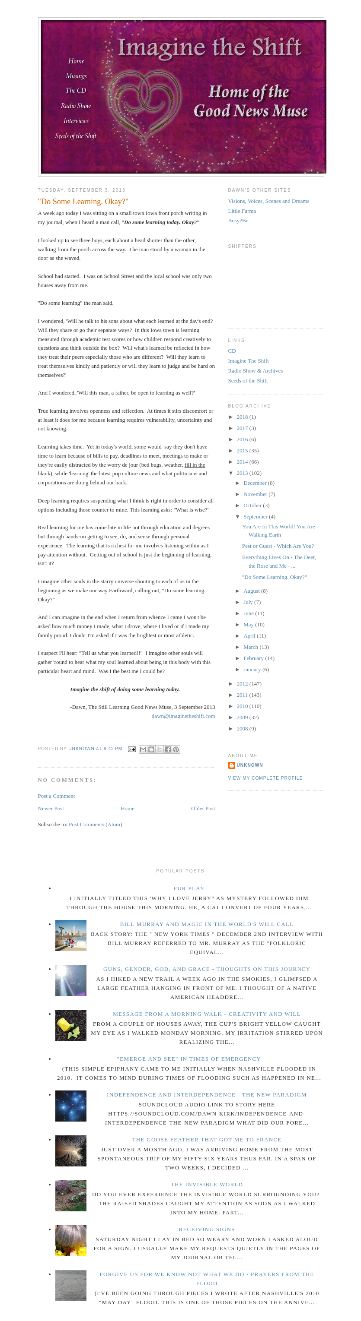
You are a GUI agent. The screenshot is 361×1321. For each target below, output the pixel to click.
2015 (243, 450)
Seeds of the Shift (248, 380)
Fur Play (189, 888)
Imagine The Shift (248, 360)
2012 (243, 683)
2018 (243, 417)
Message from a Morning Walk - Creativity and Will (207, 1014)
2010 (243, 706)
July (248, 602)
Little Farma (242, 211)
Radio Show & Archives (255, 370)
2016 (243, 439)
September (256, 516)
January (252, 669)
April (250, 635)
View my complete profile (265, 778)
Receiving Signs (207, 1229)
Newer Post (51, 808)
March (251, 647)
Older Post (203, 808)
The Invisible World (207, 1184)
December (255, 483)
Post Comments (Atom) (95, 824)
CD (232, 351)
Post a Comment (56, 796)
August (252, 591)
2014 (243, 461)
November (255, 494)
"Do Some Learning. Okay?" (274, 577)
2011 (243, 695)
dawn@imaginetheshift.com (183, 716)
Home (127, 808)
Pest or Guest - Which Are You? (278, 546)
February (254, 658)
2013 (243, 473)
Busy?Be (238, 220)
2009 (243, 717)
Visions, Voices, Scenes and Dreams (269, 201)
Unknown (250, 765)
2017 (243, 428)
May (249, 624)
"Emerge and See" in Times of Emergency (189, 1059)
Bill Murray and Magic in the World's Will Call (207, 924)
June (249, 613)
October (253, 505)
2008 (243, 728)
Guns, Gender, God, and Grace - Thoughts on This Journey (206, 969)
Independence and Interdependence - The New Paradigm (207, 1094)
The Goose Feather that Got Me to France (207, 1139)
